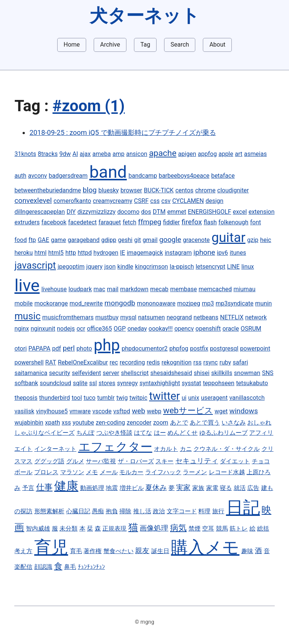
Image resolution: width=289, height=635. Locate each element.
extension (261, 211)
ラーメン (195, 472)
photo (84, 348)
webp (154, 411)
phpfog (178, 348)
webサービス (188, 410)
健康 (66, 486)
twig (122, 397)
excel (240, 211)
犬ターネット (144, 15)
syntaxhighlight (160, 383)
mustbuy (107, 317)
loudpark (80, 289)
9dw (65, 153)
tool (76, 397)
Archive (110, 44)
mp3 (208, 303)
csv (165, 200)
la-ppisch (182, 266)
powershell (28, 362)
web (138, 411)
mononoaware (156, 303)
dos (146, 211)
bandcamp (142, 175)
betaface (223, 175)
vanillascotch (247, 397)
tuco (90, 397)
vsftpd (121, 411)
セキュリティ (196, 461)
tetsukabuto (252, 383)
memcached (215, 289)
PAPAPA (39, 348)
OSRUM (251, 328)
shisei (202, 372)
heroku (23, 252)
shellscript (135, 372)
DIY (71, 211)
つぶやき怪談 (114, 432)
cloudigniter (233, 190)
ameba (102, 153)
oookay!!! (161, 328)
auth (20, 175)
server (111, 372)
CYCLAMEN (188, 200)
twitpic (138, 397)
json (110, 266)
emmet (176, 211)
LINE (233, 266)
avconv (37, 175)
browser (131, 190)
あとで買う (205, 422)
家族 (198, 487)
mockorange (51, 303)
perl (69, 348)
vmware (80, 411)
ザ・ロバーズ (136, 461)
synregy (127, 383)
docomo (128, 211)
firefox (192, 222)
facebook (53, 222)
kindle (125, 266)
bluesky (108, 190)
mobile (23, 303)
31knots (25, 153)
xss (66, 422)
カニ (186, 448)
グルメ (75, 461)
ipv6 (222, 252)
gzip (253, 239)
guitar (228, 237)
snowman (247, 372)
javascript (35, 265)
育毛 (76, 551)
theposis (25, 397)
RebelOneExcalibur (83, 362)
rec (114, 362)
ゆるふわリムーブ (223, 432)
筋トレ (239, 528)
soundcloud (55, 383)
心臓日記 (78, 511)
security (59, 372)
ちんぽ (85, 432)
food (20, 239)
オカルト (166, 448)
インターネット (55, 448)
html (41, 252)
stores (107, 383)
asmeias (255, 153)
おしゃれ (259, 422)
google (170, 239)
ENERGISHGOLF (209, 211)
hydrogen (105, 252)
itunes (238, 252)
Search (179, 44)
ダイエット (235, 461)
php (107, 345)
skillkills (221, 372)
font (255, 222)
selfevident (86, 372)
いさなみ (234, 422)
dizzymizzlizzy (97, 211)
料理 (204, 511)
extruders (27, 222)
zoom (160, 422)
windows (244, 411)
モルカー (131, 472)
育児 (51, 547)
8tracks (48, 153)
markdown (134, 289)
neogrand (179, 317)
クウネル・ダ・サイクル (226, 448)
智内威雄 (38, 528)
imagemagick (145, 252)
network (256, 317)
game (58, 239)
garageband (84, 239)
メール (109, 472)
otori (20, 348)
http (70, 252)
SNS (267, 372)
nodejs (66, 328)
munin (263, 303)
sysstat (191, 383)
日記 (243, 507)
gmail (150, 239)
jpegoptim (71, 266)
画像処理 (154, 528)
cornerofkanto (72, 200)
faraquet (110, 222)
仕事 (44, 487)
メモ (92, 472)
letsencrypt (210, 266)
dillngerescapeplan (39, 211)
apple (226, 153)
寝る (226, 487)
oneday (137, 328)
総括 (263, 528)
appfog (207, 153)
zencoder (139, 422)
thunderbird (54, 397)
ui (184, 397)
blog (90, 190)
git (137, 239)
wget (221, 411)
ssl (93, 383)
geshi (125, 239)
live (27, 285)
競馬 (222, 528)
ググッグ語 (49, 461)
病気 (178, 527)
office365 (99, 328)
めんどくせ (182, 432)
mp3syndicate (234, 303)
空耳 (208, 528)
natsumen (151, 317)
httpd (84, 252)
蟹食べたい (118, 551)
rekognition (176, 362)
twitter (164, 396)
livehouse (54, 289)
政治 (159, 511)
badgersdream (68, 175)
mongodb (120, 303)
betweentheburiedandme (47, 190)
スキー (164, 461)
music (27, 316)
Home (72, 44)
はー (160, 432)
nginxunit (42, 328)
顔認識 (43, 566)
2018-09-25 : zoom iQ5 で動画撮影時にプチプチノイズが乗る (122, 132)
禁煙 (195, 528)
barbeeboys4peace (184, 175)
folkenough (234, 222)
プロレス (46, 472)
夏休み (156, 487)
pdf (56, 348)
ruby (225, 362)
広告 (253, 487)
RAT (50, 362)
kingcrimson (151, 266)
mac (99, 289)
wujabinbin (28, 422)
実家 (183, 487)
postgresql (224, 348)
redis (153, 362)
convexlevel (33, 200)
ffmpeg (149, 222)
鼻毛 (70, 566)
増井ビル (132, 487)
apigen (187, 153)
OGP (120, 328)
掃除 (125, 511)
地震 (112, 487)
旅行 (218, 511)
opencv (184, 328)
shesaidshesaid (171, 372)
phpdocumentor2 (144, 348)
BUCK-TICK (158, 190)
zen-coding (110, 422)
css (155, 200)
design (214, 200)
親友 (142, 550)
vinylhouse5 (52, 411)
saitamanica (30, 372)
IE (122, 252)
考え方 (23, 551)
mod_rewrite (86, 303)
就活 (240, 487)
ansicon (136, 153)
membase (183, 289)
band (108, 172)
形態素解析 (49, 511)
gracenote (196, 239)
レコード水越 (227, 472)
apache (162, 153)
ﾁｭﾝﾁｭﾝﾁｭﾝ (91, 566)
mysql (128, 317)
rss (197, 362)
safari (240, 362)
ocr (80, 328)
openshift (208, 328)
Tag (145, 44)
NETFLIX (231, 317)
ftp (32, 239)
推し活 (142, 511)
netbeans (205, 317)
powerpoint (255, 348)
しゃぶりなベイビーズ (44, 432)
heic (265, 239)
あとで (179, 422)
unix (193, 397)
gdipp (108, 239)
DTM (159, 211)
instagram (178, 252)
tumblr (105, 397)
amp (119, 153)
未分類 (68, 528)
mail (113, 289)
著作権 (93, 551)
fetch (129, 222)
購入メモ (205, 547)
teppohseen (218, 383)
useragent (214, 397)
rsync (210, 362)
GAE (43, 239)
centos (184, 190)
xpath (52, 422)
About (217, 44)
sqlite (80, 383)
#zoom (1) (89, 106)
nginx (21, 328)
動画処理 (92, 487)
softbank (26, 383)
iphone (204, 252)
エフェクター (115, 447)
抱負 (112, 511)
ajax (85, 153)
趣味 (247, 551)
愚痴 (98, 511)
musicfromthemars (67, 317)
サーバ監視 (101, 461)
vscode (101, 411)
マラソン (72, 472)
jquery (94, 266)
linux (247, 266)
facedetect (82, 222)
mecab (159, 289)
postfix (199, 348)
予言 (28, 487)
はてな (143, 432)
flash (210, 222)
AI (75, 153)
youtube (83, 422)
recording (132, 362)
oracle (230, 328)
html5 (56, 252)
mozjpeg (188, 303)
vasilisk (24, 411)
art (238, 153)
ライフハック (163, 472)
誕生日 (160, 551)
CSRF (141, 200)
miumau (245, 289)
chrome (205, 190)
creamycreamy (112, 200)
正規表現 (114, 528)
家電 (212, 487)
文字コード (182, 511)
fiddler (171, 222)
